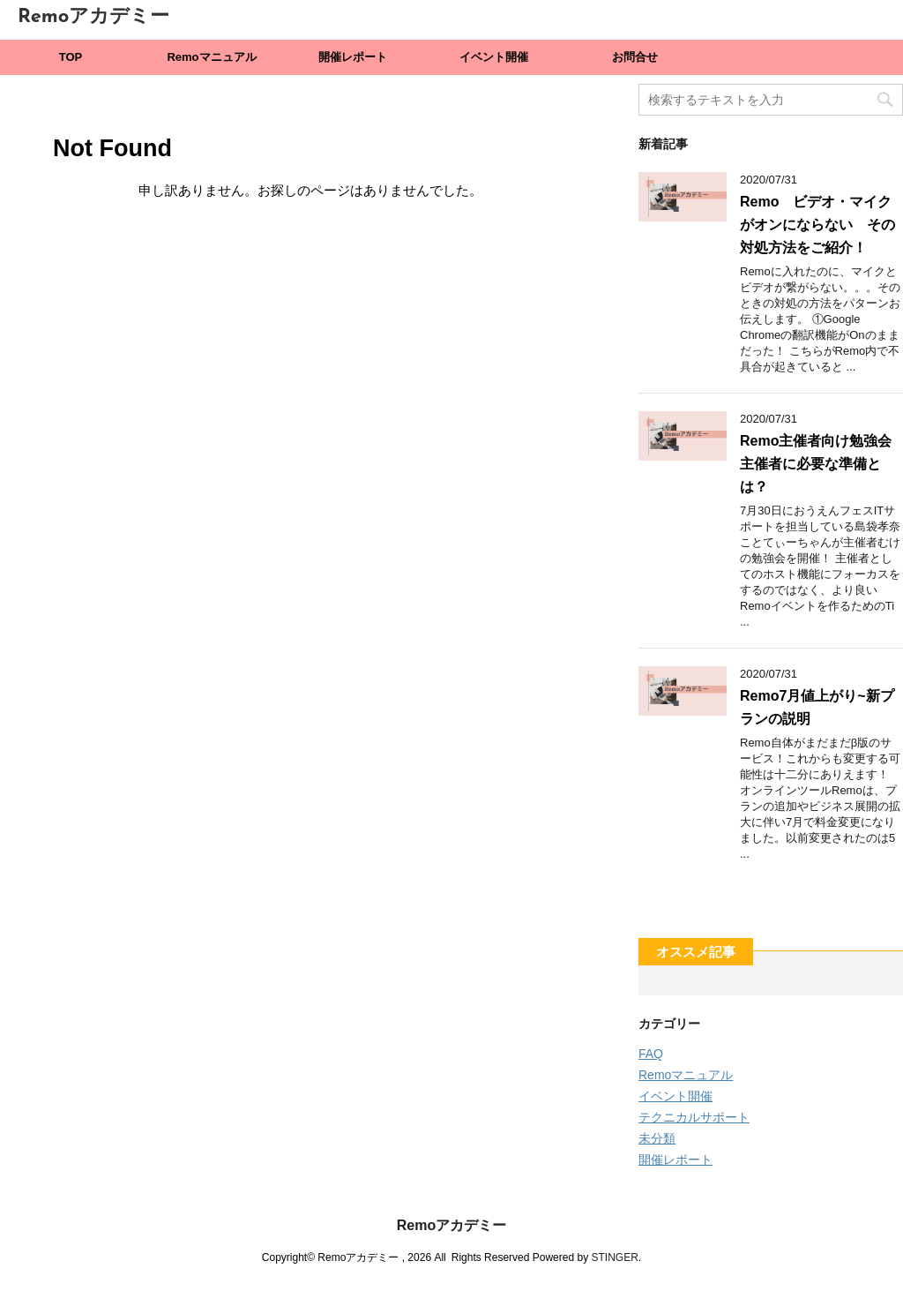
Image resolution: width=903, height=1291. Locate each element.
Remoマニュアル (211, 57)
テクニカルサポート (694, 1117)
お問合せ (635, 57)
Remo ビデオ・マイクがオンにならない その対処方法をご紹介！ (817, 224)
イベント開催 (493, 57)
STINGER (614, 1257)
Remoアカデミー (93, 17)
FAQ (650, 1054)
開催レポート (352, 57)
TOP (71, 57)
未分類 (656, 1138)
